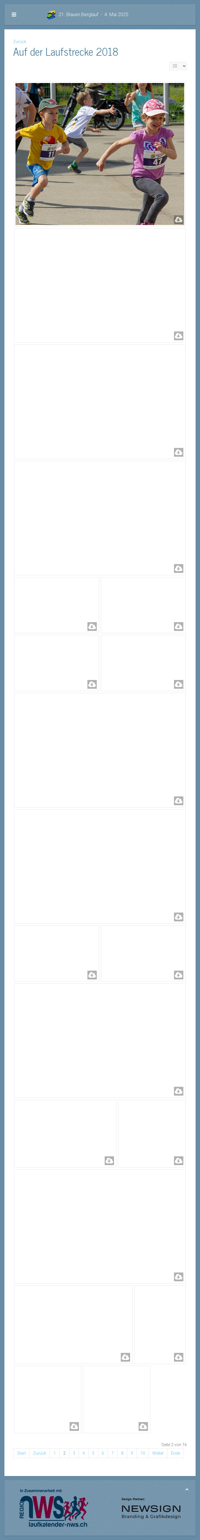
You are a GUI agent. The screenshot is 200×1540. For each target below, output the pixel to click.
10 (142, 1453)
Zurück (19, 41)
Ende (175, 1453)
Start (21, 1453)
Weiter (158, 1453)
